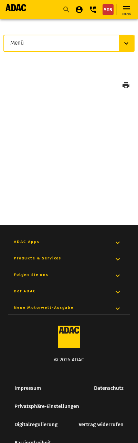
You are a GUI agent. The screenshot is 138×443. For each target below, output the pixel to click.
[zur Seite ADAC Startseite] (16, 7)
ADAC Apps (27, 241)
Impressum (27, 388)
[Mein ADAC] (79, 9)
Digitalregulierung (35, 424)
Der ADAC (25, 291)
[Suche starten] (66, 9)
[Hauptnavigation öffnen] (126, 9)
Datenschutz (109, 388)
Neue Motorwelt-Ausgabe (44, 307)
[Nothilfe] (108, 9)
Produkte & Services (37, 258)
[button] (92, 9)
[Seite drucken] (126, 86)
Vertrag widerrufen (101, 424)
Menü (18, 42)
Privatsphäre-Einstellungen (46, 406)
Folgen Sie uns (31, 274)
